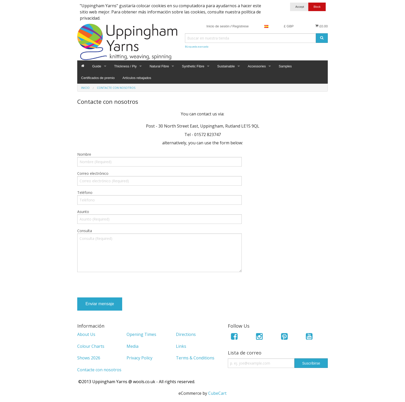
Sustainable (226, 66)
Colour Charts (90, 346)
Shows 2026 (88, 358)
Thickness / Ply (125, 66)
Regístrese (240, 26)
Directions (186, 334)
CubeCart (217, 393)
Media (132, 346)
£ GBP (289, 26)
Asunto (83, 211)
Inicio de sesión (218, 26)
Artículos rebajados (136, 78)
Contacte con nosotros (99, 370)
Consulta (84, 230)
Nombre (84, 154)
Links (181, 346)
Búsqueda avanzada (196, 46)
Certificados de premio (98, 78)
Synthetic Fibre (193, 66)
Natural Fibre (159, 66)
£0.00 (321, 26)
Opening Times (141, 334)
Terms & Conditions (195, 358)
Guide (96, 66)
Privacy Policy (139, 358)
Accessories (257, 66)
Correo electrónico (92, 173)
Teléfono (84, 192)
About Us (86, 334)
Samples (285, 66)
